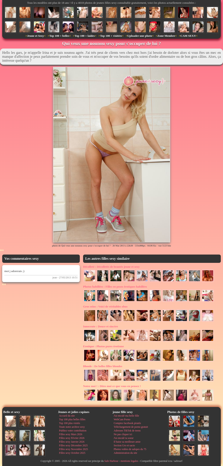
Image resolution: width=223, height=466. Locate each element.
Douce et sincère (100, 326)
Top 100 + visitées (111, 35)
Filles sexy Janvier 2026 (71, 441)
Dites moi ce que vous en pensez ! (112, 386)
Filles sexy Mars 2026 (70, 434)
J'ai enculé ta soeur (123, 438)
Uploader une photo (139, 35)
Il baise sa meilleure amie (127, 441)
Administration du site (125, 452)
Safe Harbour (111, 461)
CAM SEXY (188, 35)
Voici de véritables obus (105, 306)
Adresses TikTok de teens (127, 430)
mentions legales (129, 461)
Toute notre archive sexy (72, 426)
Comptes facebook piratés (127, 423)
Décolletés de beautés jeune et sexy (111, 266)
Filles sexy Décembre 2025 (73, 445)
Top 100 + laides (85, 35)
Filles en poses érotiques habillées (115, 286)
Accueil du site (67, 415)
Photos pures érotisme (103, 346)
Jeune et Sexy (35, 35)
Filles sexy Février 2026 (71, 438)
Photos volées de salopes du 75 (130, 449)
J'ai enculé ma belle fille (126, 415)
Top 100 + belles (59, 35)
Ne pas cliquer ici (123, 434)
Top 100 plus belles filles (72, 419)
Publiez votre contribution (72, 430)
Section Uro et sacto (124, 445)
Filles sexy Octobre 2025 (72, 452)
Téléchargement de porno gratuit (131, 426)
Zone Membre (166, 35)
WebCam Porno (122, 419)
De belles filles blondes (102, 366)
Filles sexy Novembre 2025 (73, 449)
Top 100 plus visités (69, 423)
